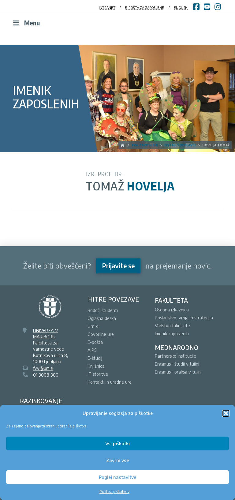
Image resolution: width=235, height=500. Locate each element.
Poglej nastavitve (117, 477)
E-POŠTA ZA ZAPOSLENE (144, 7)
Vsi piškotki (117, 443)
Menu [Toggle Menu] (26, 23)
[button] (226, 413)
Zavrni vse (117, 460)
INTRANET (107, 7)
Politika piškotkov (114, 491)
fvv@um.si (43, 368)
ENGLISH (181, 7)
